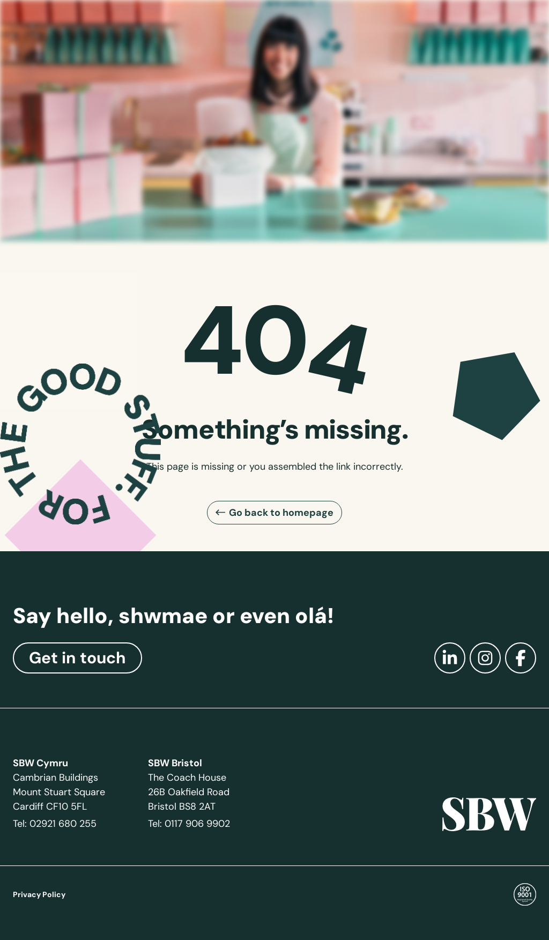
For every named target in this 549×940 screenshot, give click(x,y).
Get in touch (77, 658)
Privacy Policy (39, 894)
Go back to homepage (281, 512)
